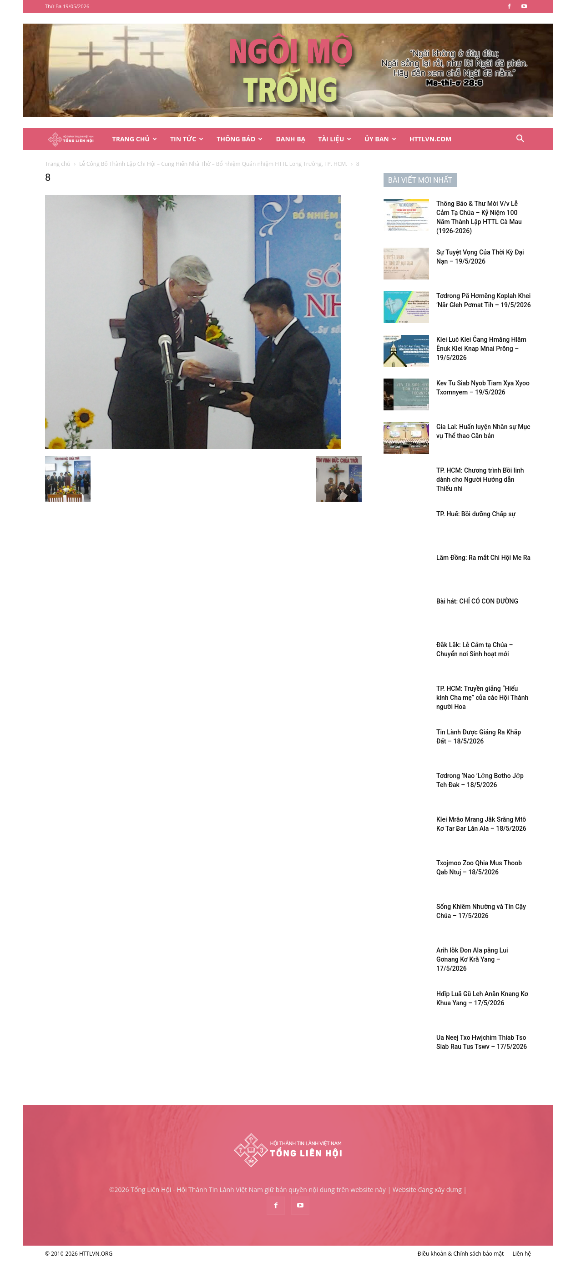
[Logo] (75, 139)
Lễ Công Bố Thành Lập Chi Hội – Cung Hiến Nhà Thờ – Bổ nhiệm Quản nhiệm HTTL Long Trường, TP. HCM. (213, 164)
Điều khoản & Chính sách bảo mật (461, 1253)
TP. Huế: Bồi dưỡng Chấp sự (475, 514)
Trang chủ (58, 164)
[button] (520, 139)
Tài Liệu (334, 139)
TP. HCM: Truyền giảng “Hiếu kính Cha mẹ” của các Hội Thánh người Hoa (482, 697)
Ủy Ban (380, 139)
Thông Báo (240, 139)
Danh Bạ (290, 139)
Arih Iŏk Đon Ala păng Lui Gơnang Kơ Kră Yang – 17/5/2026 (472, 959)
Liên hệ (521, 1253)
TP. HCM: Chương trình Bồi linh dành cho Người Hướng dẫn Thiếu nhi (480, 479)
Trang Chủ (134, 139)
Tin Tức (186, 139)
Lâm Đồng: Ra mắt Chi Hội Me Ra (483, 557)
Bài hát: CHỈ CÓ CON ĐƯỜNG (477, 601)
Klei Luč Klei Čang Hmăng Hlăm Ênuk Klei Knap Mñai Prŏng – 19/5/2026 (481, 348)
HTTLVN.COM (430, 139)
